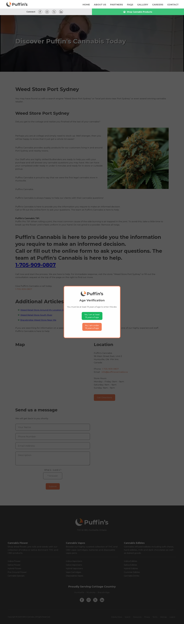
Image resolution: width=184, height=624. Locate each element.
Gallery (142, 4)
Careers (157, 4)
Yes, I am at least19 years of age (92, 316)
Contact (173, 4)
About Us (100, 4)
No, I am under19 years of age (92, 326)
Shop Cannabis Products (137, 11)
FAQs (130, 4)
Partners (116, 4)
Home (86, 4)
